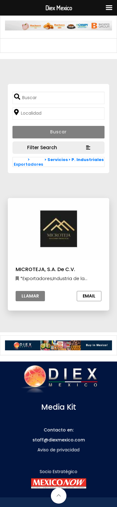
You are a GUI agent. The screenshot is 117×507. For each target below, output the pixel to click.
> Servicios (56, 160)
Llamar (30, 296)
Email (89, 296)
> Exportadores (28, 162)
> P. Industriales (86, 160)
